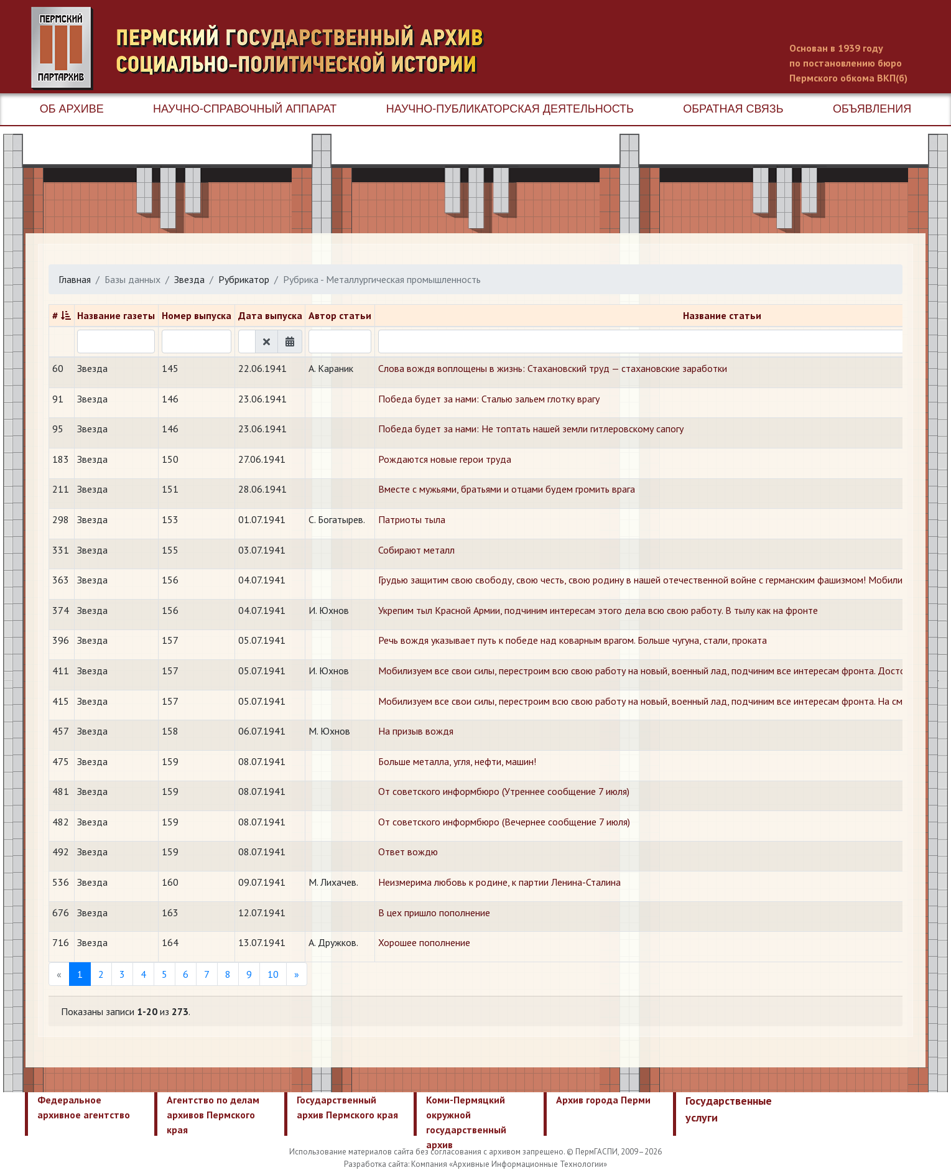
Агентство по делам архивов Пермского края (213, 1114)
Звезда (189, 279)
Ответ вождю (408, 851)
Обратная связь (733, 109)
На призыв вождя (415, 731)
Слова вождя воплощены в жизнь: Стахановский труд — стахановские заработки (552, 368)
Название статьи (722, 315)
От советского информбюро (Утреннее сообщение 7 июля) (503, 791)
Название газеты (116, 315)
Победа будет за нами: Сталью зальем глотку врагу (489, 398)
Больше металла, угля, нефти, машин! (457, 761)
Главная (74, 279)
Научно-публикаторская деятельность (510, 109)
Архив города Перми (603, 1099)
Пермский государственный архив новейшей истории (264, 48)
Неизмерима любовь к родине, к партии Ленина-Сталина (499, 882)
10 (273, 974)
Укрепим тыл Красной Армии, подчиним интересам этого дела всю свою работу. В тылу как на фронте (598, 610)
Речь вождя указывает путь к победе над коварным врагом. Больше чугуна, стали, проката (572, 640)
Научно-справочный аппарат (244, 109)
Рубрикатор (243, 279)
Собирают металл (416, 550)
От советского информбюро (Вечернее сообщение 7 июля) (504, 821)
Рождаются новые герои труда (444, 459)
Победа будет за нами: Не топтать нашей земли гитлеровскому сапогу (531, 428)
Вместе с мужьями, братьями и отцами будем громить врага (506, 489)
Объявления (872, 109)
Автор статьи (339, 315)
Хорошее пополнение (424, 942)
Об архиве (72, 109)
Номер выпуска (196, 315)
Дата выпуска (270, 315)
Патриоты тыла (411, 519)
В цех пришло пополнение (434, 912)
